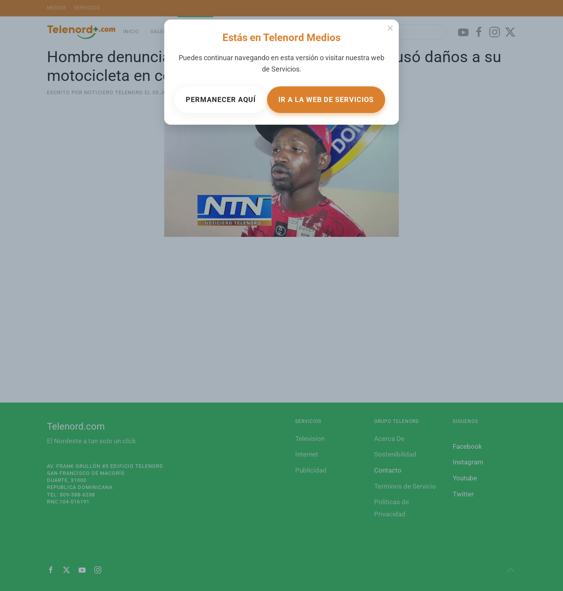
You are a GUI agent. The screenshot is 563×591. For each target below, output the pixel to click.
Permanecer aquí (221, 99)
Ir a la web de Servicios (326, 99)
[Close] (390, 28)
